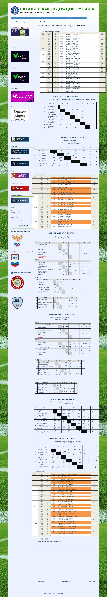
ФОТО (29, 17)
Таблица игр (57, 541)
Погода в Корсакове (19, 118)
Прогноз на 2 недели (23, 120)
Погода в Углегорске (19, 112)
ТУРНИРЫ (15, 17)
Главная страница (66, 581)
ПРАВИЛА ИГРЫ (48, 17)
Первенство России (16, 220)
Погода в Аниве (19, 119)
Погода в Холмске (20, 115)
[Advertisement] (66, 562)
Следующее (41, 581)
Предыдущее (91, 581)
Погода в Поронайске (20, 111)
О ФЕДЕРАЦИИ (70, 17)
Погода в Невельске (19, 116)
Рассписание (50, 541)
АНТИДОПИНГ (81, 17)
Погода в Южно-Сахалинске (19, 110)
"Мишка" (44, 541)
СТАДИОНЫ (37, 17)
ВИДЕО (23, 17)
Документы (14, 210)
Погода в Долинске (19, 114)
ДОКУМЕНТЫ (59, 17)
